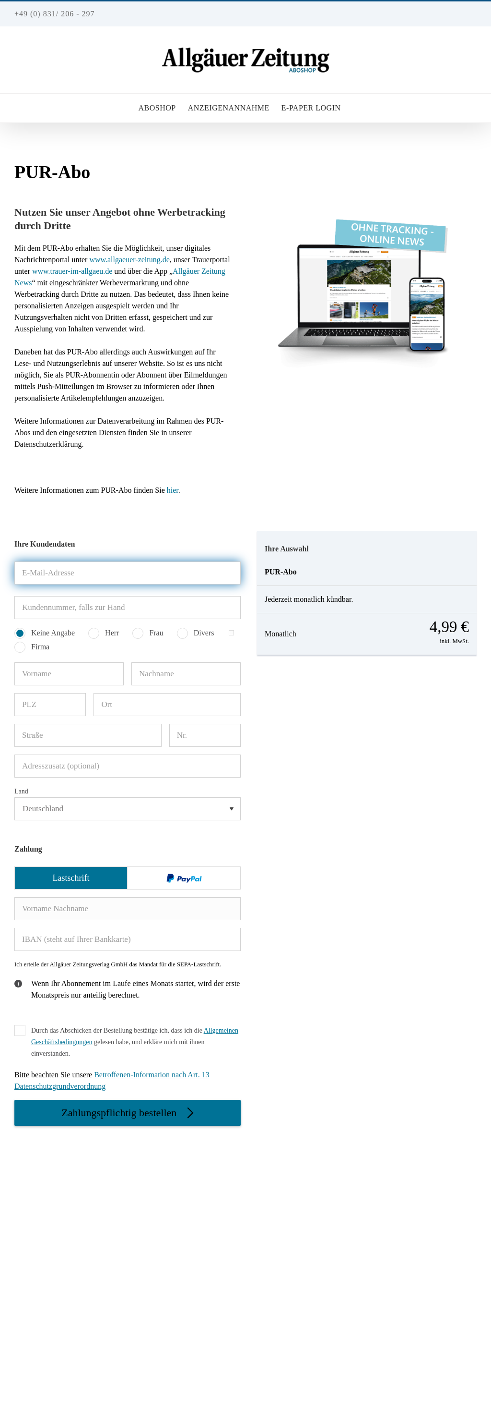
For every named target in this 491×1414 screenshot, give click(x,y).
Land (21, 791)
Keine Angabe (53, 633)
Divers (204, 633)
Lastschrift (71, 878)
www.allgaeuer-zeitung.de (129, 260)
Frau (156, 633)
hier (172, 490)
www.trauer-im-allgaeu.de (71, 271)
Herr (112, 633)
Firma (40, 647)
